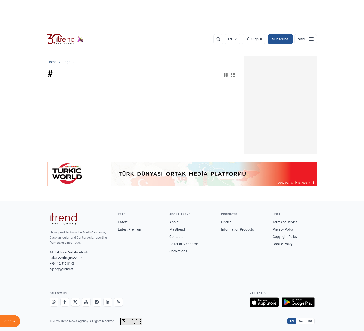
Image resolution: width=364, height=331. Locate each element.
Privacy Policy (283, 229)
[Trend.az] (65, 39)
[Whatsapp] (54, 302)
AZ (301, 321)
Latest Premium (130, 229)
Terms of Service (285, 222)
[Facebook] (64, 302)
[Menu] (305, 39)
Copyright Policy (285, 237)
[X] (75, 302)
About (174, 222)
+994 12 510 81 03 (62, 263)
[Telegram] (97, 302)
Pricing (226, 222)
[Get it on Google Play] (298, 302)
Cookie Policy (283, 244)
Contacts (176, 237)
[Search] (218, 39)
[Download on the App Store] (264, 302)
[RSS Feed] (118, 302)
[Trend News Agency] (63, 219)
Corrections (178, 251)
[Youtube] (86, 302)
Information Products (237, 229)
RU (310, 321)
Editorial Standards (183, 244)
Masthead (177, 229)
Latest (123, 222)
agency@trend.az (61, 269)
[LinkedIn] (107, 302)
